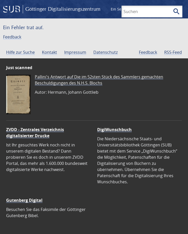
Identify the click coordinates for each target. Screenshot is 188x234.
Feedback (12, 37)
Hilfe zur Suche (20, 52)
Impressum (75, 52)
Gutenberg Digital (24, 200)
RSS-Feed (173, 52)
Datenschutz (105, 52)
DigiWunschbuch (114, 129)
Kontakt (49, 52)
